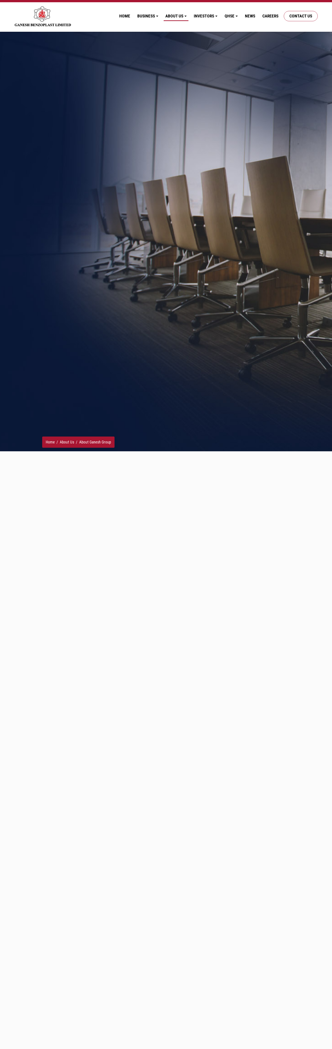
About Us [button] (174, 16)
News (250, 16)
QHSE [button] (229, 16)
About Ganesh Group (95, 442)
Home (124, 16)
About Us (67, 442)
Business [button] (146, 16)
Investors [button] (204, 16)
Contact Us (300, 16)
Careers (270, 16)
